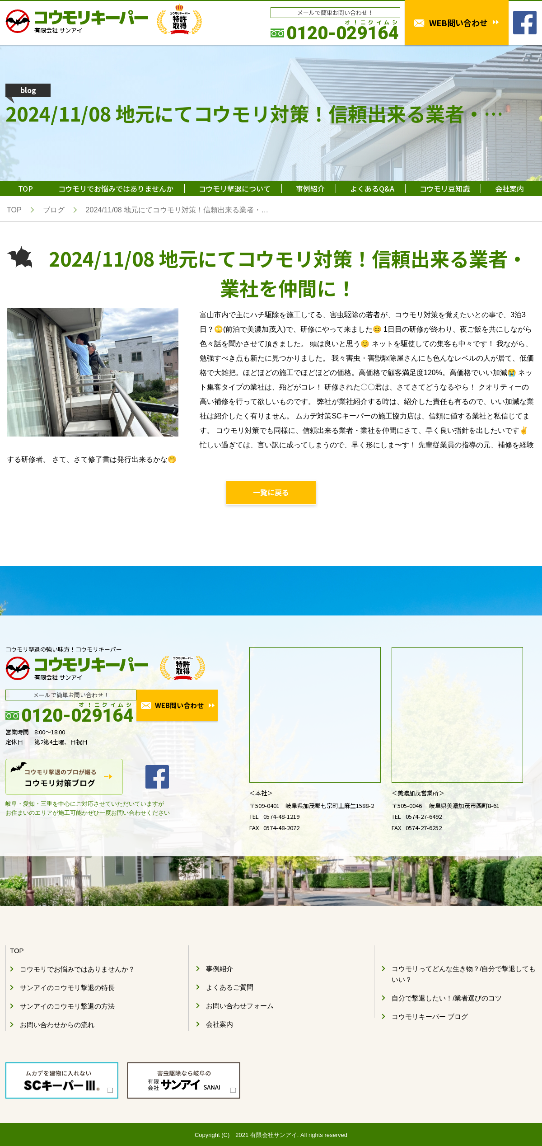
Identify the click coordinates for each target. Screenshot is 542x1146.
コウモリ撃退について (235, 188)
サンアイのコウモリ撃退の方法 (67, 1006)
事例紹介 (310, 188)
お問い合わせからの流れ (57, 1025)
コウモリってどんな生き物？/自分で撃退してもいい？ (464, 974)
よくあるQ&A (372, 188)
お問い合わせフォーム (240, 1006)
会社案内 (509, 188)
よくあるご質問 (229, 987)
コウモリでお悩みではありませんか (115, 188)
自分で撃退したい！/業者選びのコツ (447, 998)
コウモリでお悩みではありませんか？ (77, 969)
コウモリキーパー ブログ (430, 1017)
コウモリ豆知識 (445, 188)
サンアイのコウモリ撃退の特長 (67, 988)
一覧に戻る (271, 492)
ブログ (54, 210)
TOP (25, 188)
